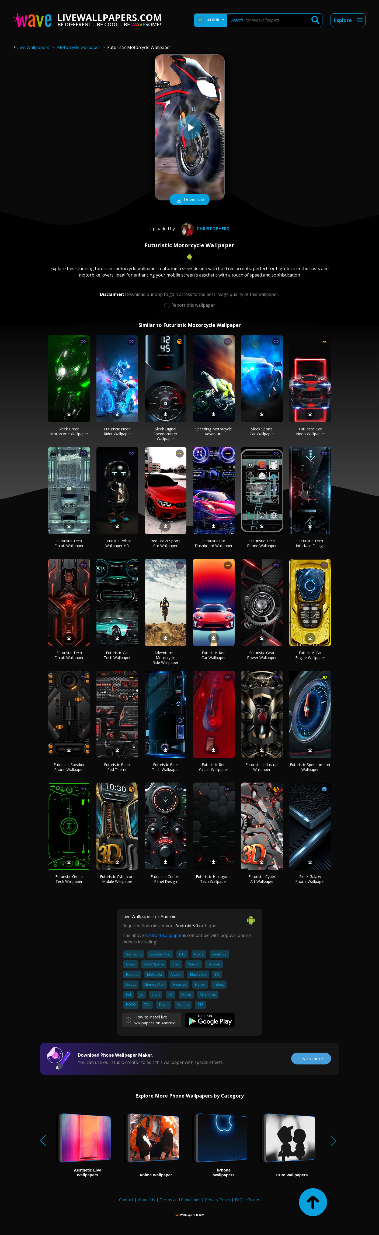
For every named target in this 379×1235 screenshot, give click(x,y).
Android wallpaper (163, 935)
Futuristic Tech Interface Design (310, 543)
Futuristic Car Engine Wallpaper (310, 655)
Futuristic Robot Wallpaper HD (117, 543)
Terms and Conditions (180, 1199)
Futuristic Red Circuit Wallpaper (213, 767)
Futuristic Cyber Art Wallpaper (261, 879)
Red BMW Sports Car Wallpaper (165, 543)
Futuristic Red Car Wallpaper (213, 655)
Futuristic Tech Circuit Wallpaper (69, 543)
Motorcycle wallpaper (78, 47)
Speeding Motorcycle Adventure (213, 431)
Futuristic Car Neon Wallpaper (310, 431)
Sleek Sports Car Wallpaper (262, 431)
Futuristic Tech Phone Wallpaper (262, 543)
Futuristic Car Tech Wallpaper (117, 655)
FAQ (239, 1199)
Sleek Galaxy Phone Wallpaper (310, 879)
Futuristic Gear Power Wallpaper (262, 655)
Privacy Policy (217, 1199)
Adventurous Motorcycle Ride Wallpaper (165, 657)
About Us (146, 1199)
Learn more (311, 1058)
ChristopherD (204, 229)
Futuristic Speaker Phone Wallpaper (69, 767)
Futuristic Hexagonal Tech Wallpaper (213, 879)
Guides (253, 1199)
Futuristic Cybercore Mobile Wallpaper (117, 879)
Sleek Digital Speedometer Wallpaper (165, 433)
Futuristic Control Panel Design (165, 879)
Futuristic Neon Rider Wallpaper (117, 431)
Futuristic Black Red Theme (117, 767)
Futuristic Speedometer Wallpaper (310, 767)
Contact (126, 1199)
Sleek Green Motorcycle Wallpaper (69, 431)
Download (189, 200)
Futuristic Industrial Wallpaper (261, 767)
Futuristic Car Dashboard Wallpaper (213, 543)
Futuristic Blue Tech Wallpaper (165, 767)
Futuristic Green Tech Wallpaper (69, 879)
